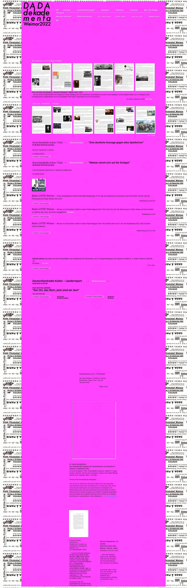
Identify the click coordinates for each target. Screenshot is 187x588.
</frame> (41, 156)
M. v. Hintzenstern (104, 16)
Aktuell (67, 10)
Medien (105, 10)
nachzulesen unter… (110, 496)
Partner (119, 10)
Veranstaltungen (86, 10)
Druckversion (76, 142)
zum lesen (151, 135)
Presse (134, 10)
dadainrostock (154, 16)
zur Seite (45, 263)
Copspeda (70, 212)
